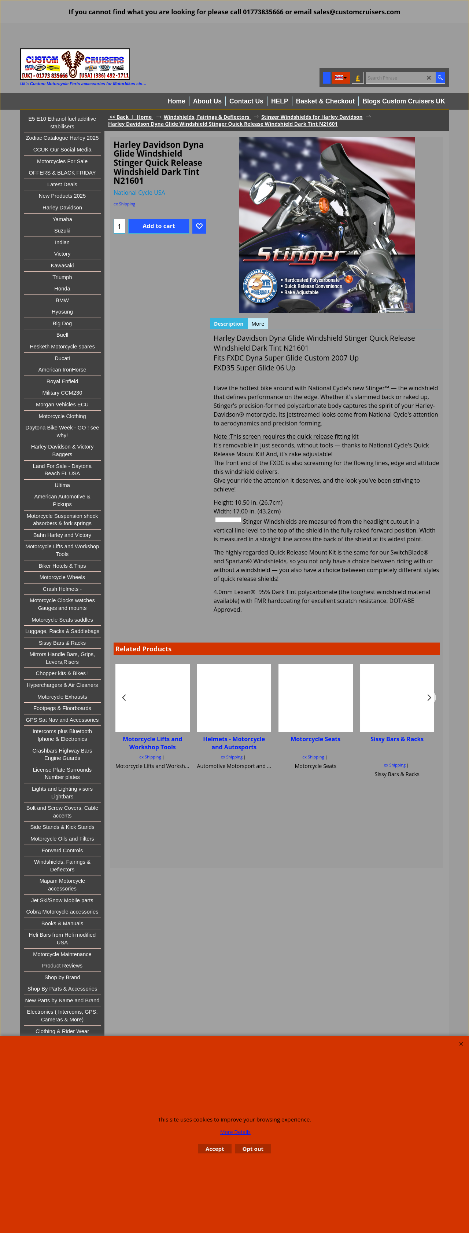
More (258, 323)
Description (229, 323)
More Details (235, 1131)
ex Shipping (124, 203)
